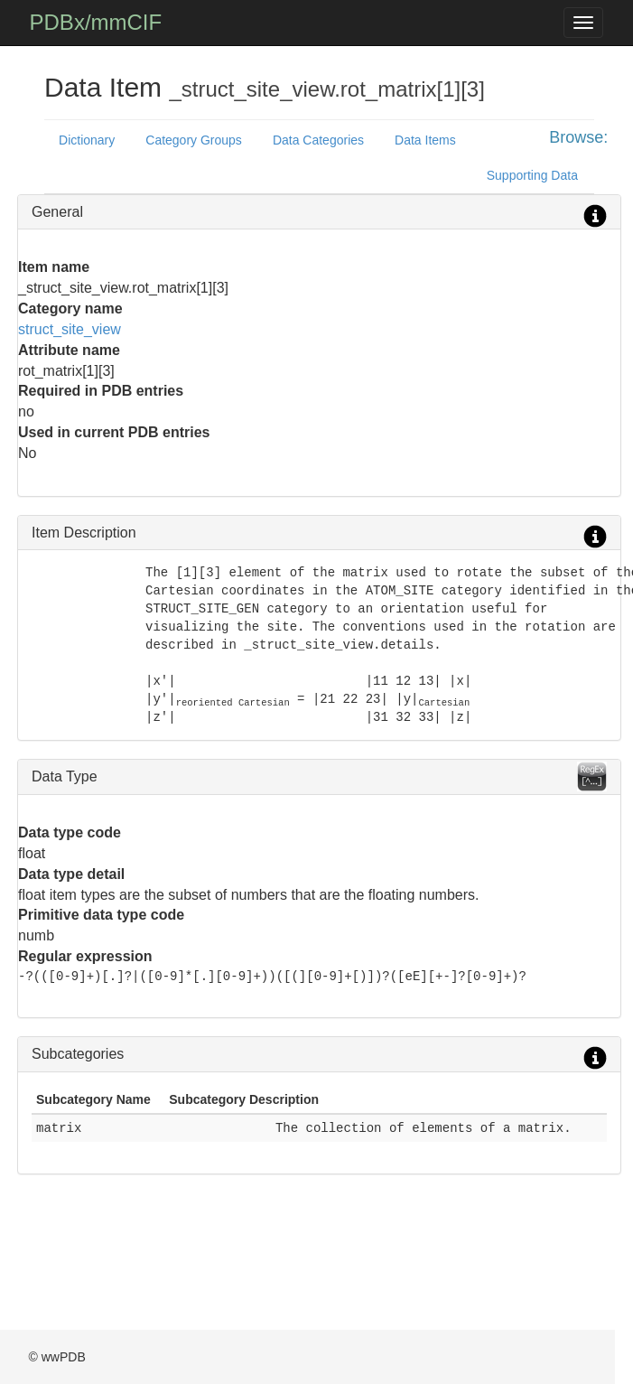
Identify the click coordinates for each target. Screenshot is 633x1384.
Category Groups (193, 140)
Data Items (425, 140)
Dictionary (87, 140)
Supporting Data (532, 175)
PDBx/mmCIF (96, 22)
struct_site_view (69, 329)
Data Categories (318, 140)
